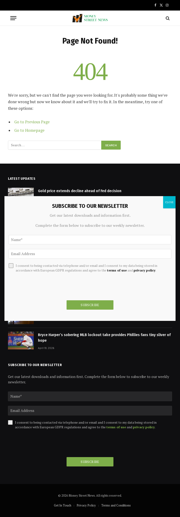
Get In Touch (62, 505)
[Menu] (13, 18)
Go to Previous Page (32, 122)
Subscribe (90, 461)
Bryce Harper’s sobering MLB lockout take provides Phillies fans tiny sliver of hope (104, 337)
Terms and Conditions (116, 505)
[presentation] (43, 443)
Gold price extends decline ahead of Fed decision (79, 190)
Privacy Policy (86, 505)
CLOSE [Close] (169, 202)
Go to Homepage (29, 130)
